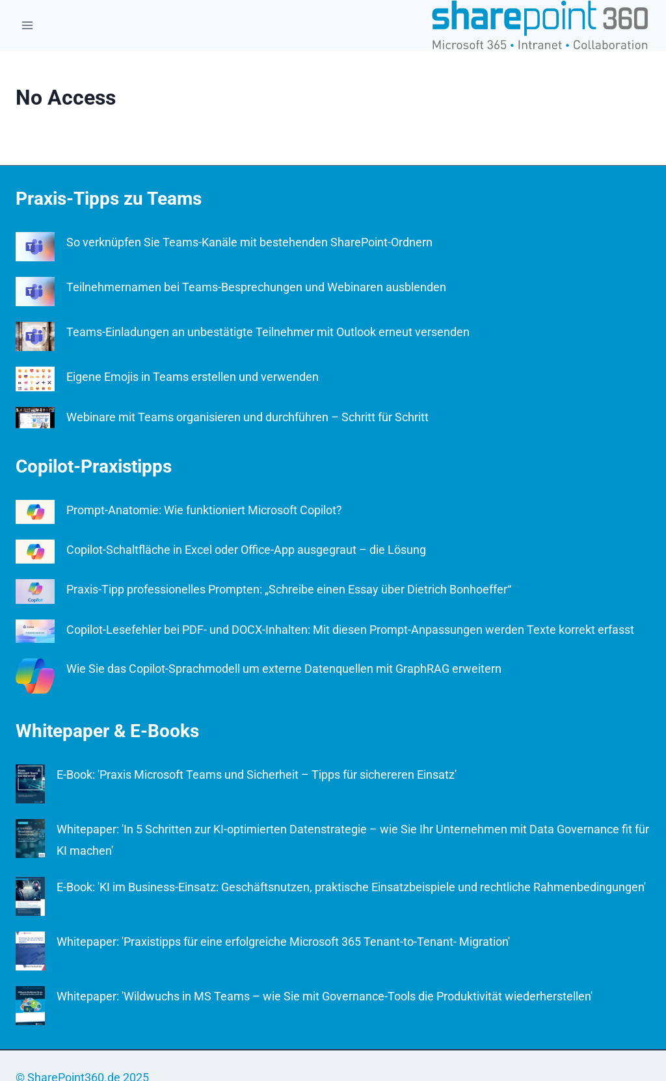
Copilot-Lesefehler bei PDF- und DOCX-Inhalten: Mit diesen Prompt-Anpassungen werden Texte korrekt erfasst (350, 629)
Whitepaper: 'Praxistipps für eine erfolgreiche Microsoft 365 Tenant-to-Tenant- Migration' (283, 941)
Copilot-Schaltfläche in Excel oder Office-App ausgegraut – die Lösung (246, 549)
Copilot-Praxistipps (94, 466)
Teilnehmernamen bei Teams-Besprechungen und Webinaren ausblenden (256, 287)
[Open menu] (28, 25)
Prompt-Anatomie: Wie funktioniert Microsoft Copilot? (204, 510)
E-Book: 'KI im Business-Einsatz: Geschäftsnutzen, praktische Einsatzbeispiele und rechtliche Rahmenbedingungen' (351, 887)
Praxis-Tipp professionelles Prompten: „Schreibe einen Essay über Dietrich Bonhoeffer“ (288, 589)
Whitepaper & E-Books (107, 731)
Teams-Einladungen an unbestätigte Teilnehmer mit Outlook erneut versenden (268, 332)
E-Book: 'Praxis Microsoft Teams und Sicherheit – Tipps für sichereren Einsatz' (257, 774)
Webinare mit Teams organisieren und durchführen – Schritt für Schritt (247, 417)
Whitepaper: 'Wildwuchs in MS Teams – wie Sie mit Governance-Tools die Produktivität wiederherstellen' (325, 996)
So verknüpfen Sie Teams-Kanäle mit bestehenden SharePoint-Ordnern (249, 242)
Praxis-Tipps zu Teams (109, 198)
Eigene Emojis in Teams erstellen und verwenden (192, 377)
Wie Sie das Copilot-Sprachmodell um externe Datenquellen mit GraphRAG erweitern (283, 668)
